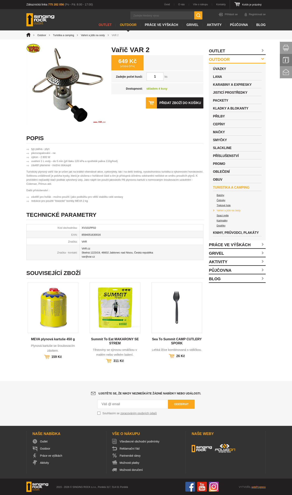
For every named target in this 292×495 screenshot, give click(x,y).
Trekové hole (224, 205)
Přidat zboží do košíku (180, 103)
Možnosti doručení (131, 469)
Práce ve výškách (161, 25)
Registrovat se (257, 14)
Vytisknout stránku (286, 48)
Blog (261, 25)
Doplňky (221, 225)
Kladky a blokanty (230, 108)
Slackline (222, 148)
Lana (217, 76)
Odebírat (181, 404)
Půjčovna (239, 25)
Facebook (190, 487)
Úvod (167, 4)
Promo (219, 163)
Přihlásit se (231, 14)
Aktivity (214, 25)
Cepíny (219, 124)
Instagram (214, 487)
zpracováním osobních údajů (138, 413)
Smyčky (220, 140)
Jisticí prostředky (230, 92)
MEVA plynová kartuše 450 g (53, 339)
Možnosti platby (130, 462)
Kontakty (221, 4)
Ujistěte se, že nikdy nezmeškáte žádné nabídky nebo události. (150, 393)
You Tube (202, 487)
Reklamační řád (130, 448)
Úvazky (219, 69)
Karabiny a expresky (232, 84)
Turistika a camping (63, 35)
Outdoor (128, 25)
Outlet (105, 25)
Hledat (198, 15)
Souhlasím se (129, 413)
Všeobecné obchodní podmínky (140, 441)
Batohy (220, 195)
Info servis (286, 60)
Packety (220, 100)
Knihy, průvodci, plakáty (236, 232)
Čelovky (221, 200)
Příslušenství (226, 156)
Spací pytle (223, 215)
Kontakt (286, 72)
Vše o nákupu (200, 4)
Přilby (219, 116)
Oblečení (221, 171)
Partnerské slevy (130, 455)
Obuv (217, 179)
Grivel (192, 25)
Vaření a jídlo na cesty (93, 35)
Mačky (219, 132)
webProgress (258, 487)
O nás (181, 4)
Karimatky (222, 220)
